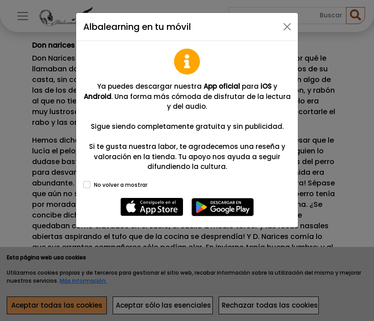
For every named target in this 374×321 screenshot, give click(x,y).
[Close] (287, 27)
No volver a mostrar (120, 185)
